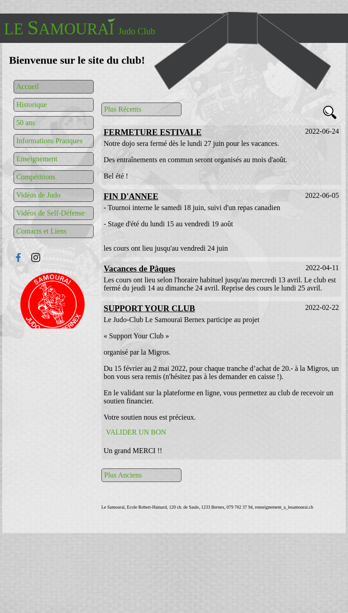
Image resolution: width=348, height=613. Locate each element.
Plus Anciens (123, 475)
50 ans (25, 122)
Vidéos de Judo (38, 195)
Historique (31, 104)
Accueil (27, 86)
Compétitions (35, 177)
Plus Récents (122, 109)
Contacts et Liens (41, 231)
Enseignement (36, 159)
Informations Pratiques (49, 141)
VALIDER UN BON (136, 432)
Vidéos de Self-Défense (50, 213)
